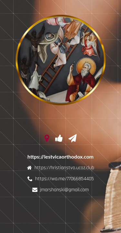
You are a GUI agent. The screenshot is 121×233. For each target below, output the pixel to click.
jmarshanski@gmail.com (64, 189)
